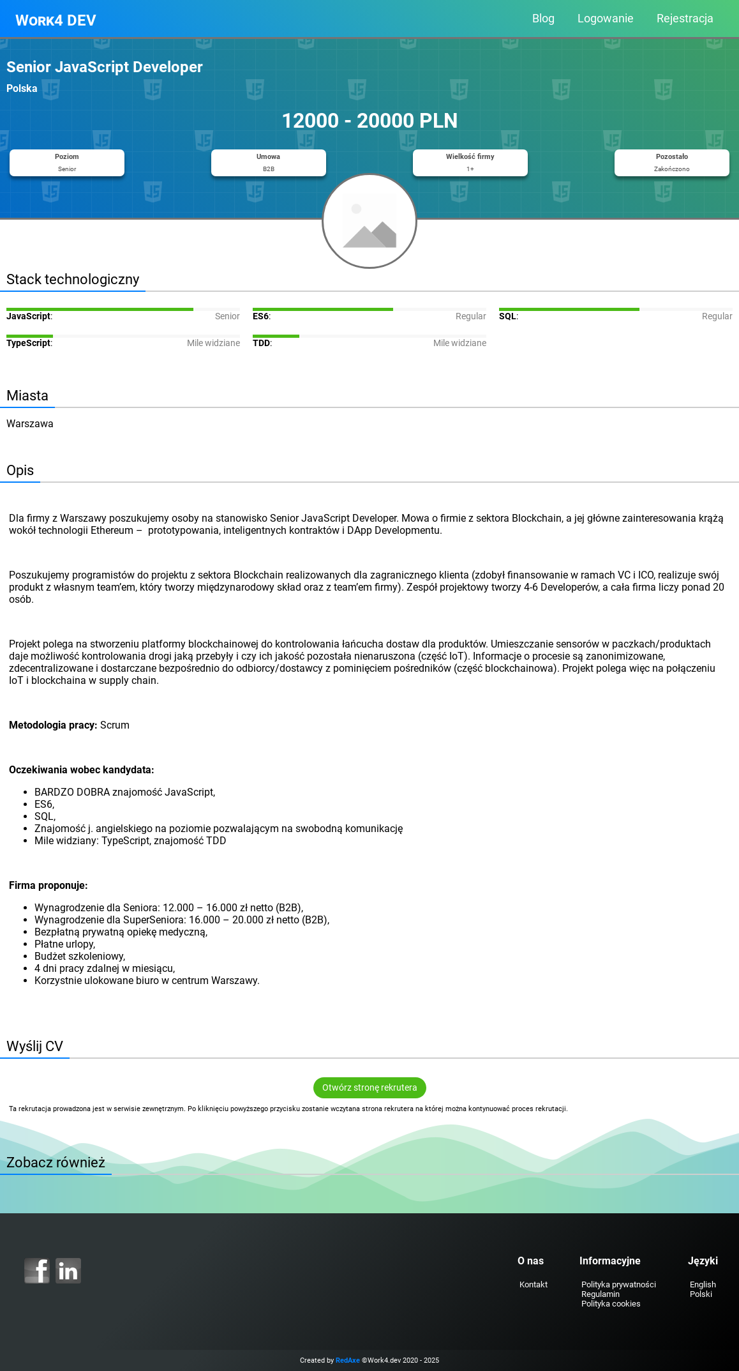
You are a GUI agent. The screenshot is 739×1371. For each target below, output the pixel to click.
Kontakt (533, 1284)
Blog (543, 18)
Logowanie (606, 18)
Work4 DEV (55, 20)
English (703, 1284)
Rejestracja (685, 18)
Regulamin (600, 1294)
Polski (701, 1294)
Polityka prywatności (618, 1284)
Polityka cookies (611, 1303)
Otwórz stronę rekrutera (369, 1087)
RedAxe (348, 1360)
